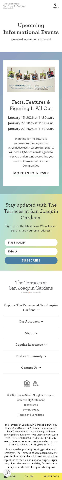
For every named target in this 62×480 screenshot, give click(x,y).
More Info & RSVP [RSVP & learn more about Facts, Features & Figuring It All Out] (31, 173)
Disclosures (31, 404)
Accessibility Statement (31, 400)
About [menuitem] (29, 333)
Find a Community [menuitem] (29, 356)
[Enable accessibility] (7, 473)
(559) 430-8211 (45, 444)
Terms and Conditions (31, 414)
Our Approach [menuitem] (29, 321)
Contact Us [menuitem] (29, 368)
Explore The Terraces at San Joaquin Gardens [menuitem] (31, 307)
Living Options (51, 476)
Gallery (29, 476)
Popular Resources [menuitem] (29, 344)
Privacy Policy (31, 409)
